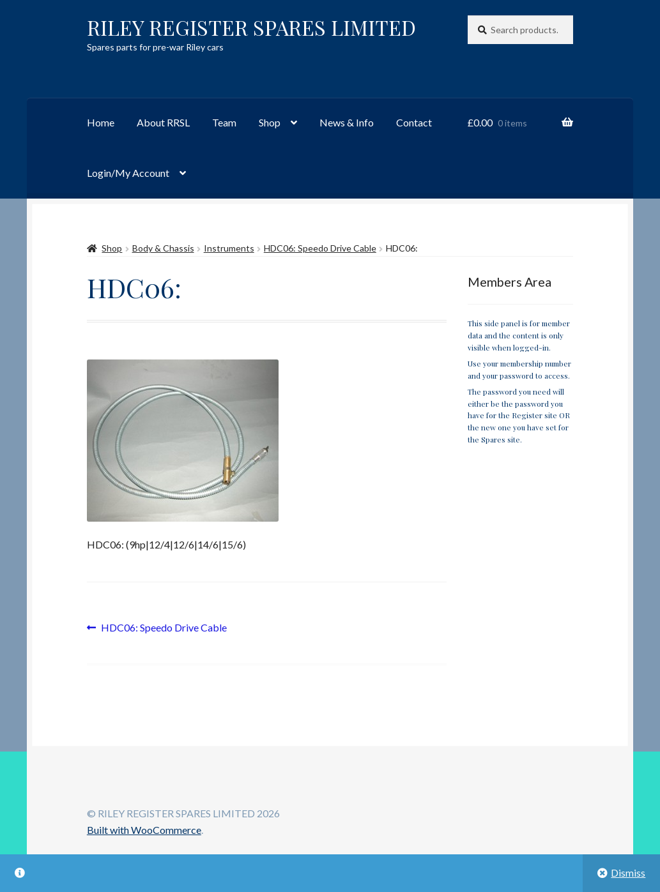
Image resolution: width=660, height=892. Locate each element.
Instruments (229, 248)
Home (100, 122)
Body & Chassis (163, 248)
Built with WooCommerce (144, 830)
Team (224, 122)
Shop (269, 122)
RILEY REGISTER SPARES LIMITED (251, 27)
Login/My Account (128, 173)
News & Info (346, 122)
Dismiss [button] (628, 872)
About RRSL (163, 122)
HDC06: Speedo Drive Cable (320, 248)
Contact (414, 122)
